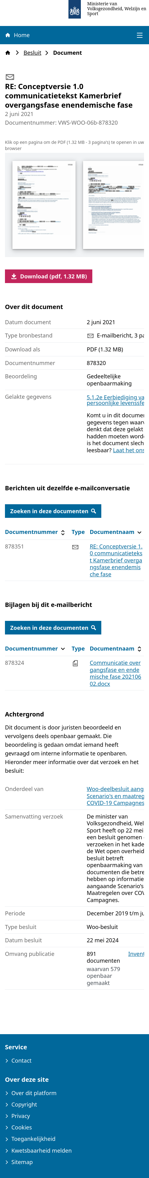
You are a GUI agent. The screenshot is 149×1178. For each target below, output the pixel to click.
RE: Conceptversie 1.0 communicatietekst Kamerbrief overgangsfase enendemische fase (116, 560)
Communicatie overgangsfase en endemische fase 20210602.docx (115, 673)
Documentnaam (116, 532)
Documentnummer (36, 532)
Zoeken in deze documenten (53, 511)
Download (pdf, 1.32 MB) (48, 276)
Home (17, 35)
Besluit (34, 53)
